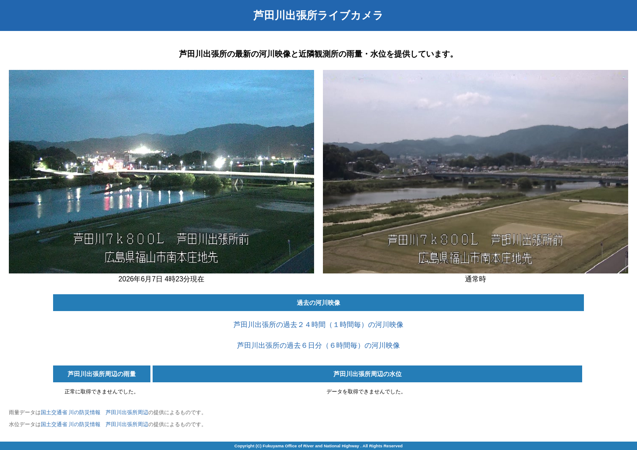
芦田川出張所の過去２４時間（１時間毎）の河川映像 (318, 324)
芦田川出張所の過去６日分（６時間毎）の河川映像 (318, 345)
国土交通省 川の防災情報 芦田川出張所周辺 (94, 412)
